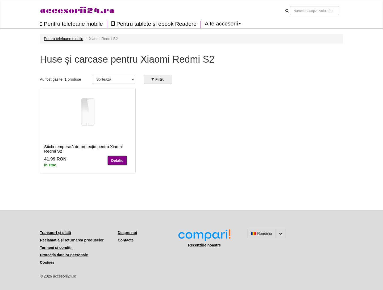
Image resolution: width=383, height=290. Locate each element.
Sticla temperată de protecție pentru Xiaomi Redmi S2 (83, 148)
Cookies (47, 262)
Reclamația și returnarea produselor (72, 240)
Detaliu (117, 160)
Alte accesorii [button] (223, 23)
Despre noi (127, 233)
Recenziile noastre (204, 245)
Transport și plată (55, 233)
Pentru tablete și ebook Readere (154, 24)
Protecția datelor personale (64, 255)
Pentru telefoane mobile (71, 24)
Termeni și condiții (56, 247)
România (261, 233)
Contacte (126, 240)
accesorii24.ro (77, 10)
